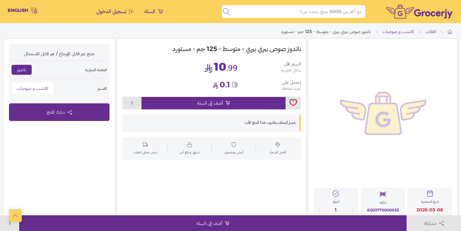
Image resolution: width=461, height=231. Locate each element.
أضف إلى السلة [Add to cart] (213, 103)
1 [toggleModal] (132, 103)
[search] (226, 11)
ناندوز (21, 70)
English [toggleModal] (22, 10)
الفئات (430, 31)
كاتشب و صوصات (398, 31)
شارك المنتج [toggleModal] (59, 112)
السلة (153, 11)
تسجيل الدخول (115, 11)
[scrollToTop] (15, 215)
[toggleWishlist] (293, 103)
